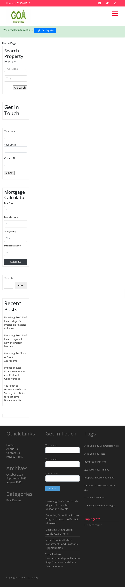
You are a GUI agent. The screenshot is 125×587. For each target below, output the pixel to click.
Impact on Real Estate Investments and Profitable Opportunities (62, 544)
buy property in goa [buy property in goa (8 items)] (95, 461)
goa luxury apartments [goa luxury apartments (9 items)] (96, 469)
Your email (15, 148)
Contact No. (15, 161)
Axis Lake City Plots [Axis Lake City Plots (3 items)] (94, 453)
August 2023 (13, 482)
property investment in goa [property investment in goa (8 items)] (99, 477)
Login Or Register (44, 30)
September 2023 (16, 478)
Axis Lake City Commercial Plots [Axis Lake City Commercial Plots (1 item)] (101, 445)
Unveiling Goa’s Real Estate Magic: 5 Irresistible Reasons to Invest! (61, 505)
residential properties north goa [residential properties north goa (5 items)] (99, 487)
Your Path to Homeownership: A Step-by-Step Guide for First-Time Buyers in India (15, 393)
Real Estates (13, 500)
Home (10, 445)
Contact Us (13, 453)
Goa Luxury (31, 577)
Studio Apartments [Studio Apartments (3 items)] (94, 497)
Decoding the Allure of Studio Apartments (59, 531)
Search (20, 87)
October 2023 (14, 474)
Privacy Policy (14, 457)
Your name (15, 134)
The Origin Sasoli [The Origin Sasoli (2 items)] (93, 505)
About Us (12, 449)
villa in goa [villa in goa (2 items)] (109, 505)
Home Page (9, 43)
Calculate (15, 261)
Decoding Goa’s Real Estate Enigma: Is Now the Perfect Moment (62, 519)
